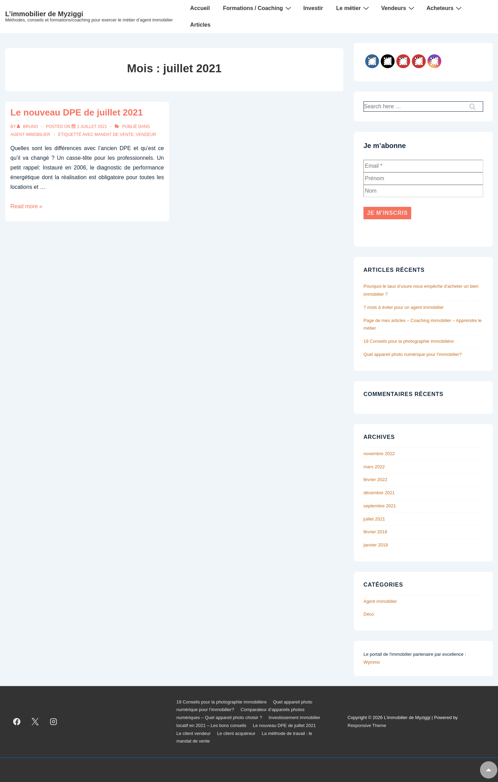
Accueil (200, 8)
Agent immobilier (30, 134)
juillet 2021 (374, 519)
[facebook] (17, 722)
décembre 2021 (379, 492)
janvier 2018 (375, 545)
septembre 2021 (379, 505)
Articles (200, 25)
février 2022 (375, 479)
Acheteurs (444, 8)
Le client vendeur (193, 733)
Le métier (353, 8)
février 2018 (375, 531)
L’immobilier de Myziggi (44, 14)
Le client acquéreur (236, 733)
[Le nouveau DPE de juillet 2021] (92, 126)
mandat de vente (113, 134)
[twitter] (35, 722)
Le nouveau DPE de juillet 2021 (76, 112)
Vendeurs (398, 8)
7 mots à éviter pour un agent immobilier (403, 307)
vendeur (146, 134)
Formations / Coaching (258, 8)
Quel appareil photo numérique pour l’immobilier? (412, 354)
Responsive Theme (367, 725)
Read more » (26, 206)
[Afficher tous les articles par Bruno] (28, 126)
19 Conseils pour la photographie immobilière (408, 341)
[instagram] (53, 722)
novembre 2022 (379, 453)
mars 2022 (374, 466)
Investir (313, 8)
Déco (368, 614)
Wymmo (371, 662)
